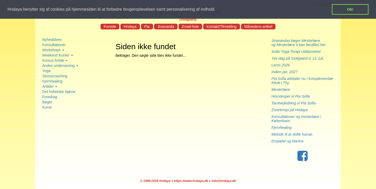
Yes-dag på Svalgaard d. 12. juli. (298, 58)
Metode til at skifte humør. (293, 134)
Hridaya (130, 26)
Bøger (47, 102)
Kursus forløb (55, 60)
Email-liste (190, 26)
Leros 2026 (281, 65)
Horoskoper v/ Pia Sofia (291, 96)
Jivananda (165, 26)
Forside (110, 26)
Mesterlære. (281, 89)
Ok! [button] (350, 9)
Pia (147, 26)
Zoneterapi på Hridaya (290, 110)
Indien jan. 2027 (285, 72)
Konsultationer (54, 45)
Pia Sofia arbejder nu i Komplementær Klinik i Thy (302, 81)
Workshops (53, 50)
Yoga (46, 71)
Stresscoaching (54, 76)
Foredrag (49, 97)
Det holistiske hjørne (58, 92)
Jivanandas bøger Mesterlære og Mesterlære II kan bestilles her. (302, 43)
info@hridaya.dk (224, 181)
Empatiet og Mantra (287, 141)
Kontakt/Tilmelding (222, 26)
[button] (217, 9)
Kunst (47, 107)
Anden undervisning (60, 66)
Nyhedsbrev (52, 39)
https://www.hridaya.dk (191, 181)
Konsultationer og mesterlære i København (296, 119)
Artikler (49, 86)
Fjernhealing (52, 81)
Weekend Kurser (57, 55)
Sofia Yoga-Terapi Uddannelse (296, 51)
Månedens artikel (258, 26)
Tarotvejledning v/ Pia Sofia (294, 103)
